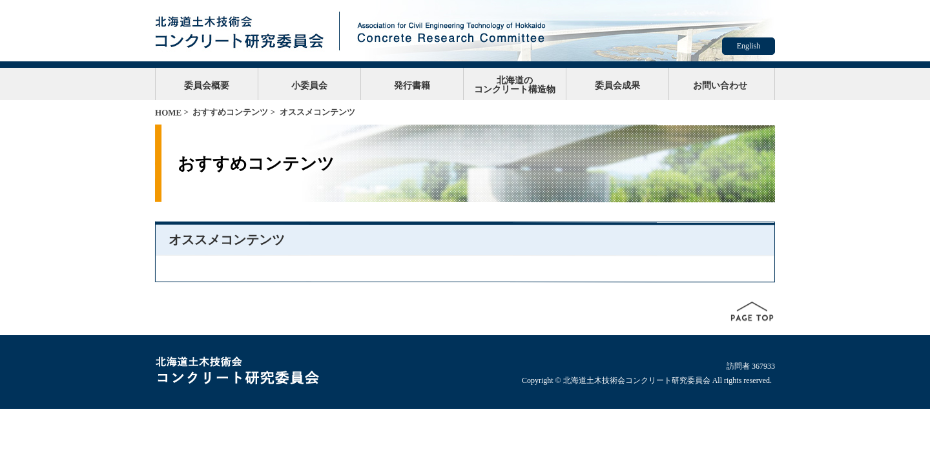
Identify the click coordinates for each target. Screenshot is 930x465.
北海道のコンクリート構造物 (514, 84)
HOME (168, 113)
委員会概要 (206, 85)
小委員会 (309, 85)
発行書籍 (412, 85)
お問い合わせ (720, 85)
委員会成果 (617, 85)
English (749, 45)
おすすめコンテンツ (230, 112)
